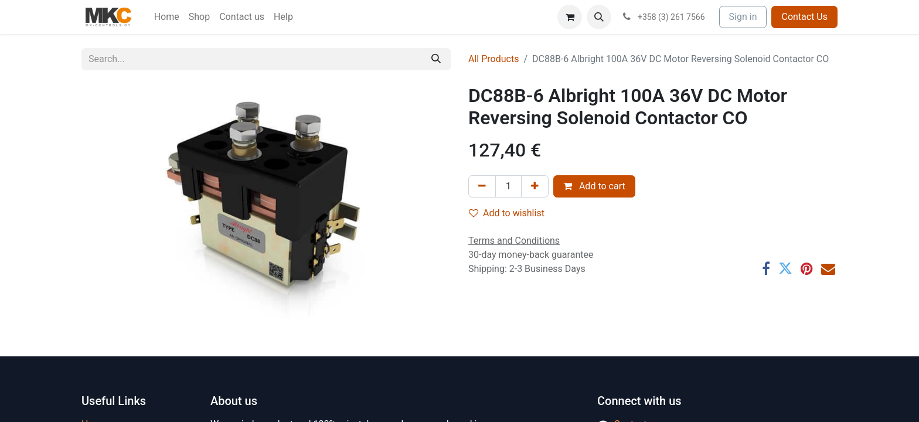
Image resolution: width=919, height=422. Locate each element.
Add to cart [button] (594, 186)
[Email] (828, 268)
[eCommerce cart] (569, 17)
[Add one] (535, 186)
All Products (493, 58)
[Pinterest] (807, 268)
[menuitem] (166, 17)
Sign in (743, 16)
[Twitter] (785, 268)
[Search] (436, 59)
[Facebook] (766, 268)
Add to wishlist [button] (506, 213)
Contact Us (804, 16)
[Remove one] (482, 186)
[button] (599, 17)
